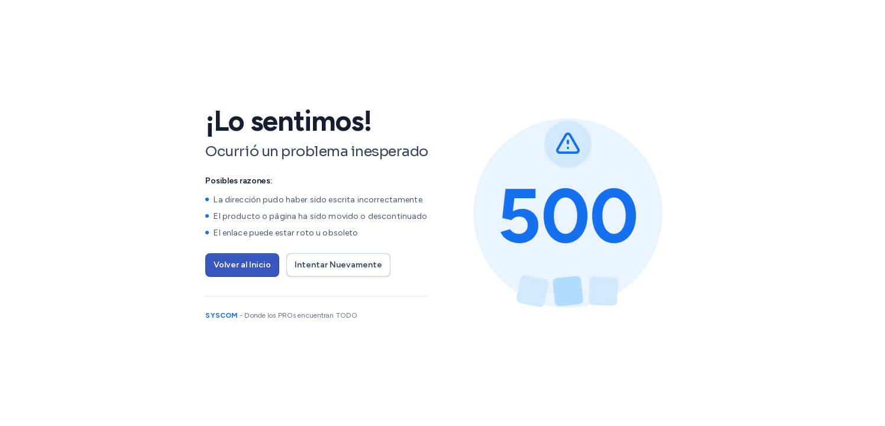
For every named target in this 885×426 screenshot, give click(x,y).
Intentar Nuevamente (338, 265)
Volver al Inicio (242, 265)
